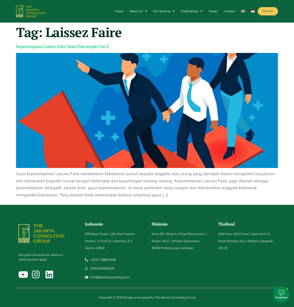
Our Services (164, 11)
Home (119, 11)
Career (213, 11)
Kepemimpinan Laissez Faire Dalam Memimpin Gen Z (62, 46)
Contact (229, 11)
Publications (191, 11)
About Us (138, 11)
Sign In (267, 11)
